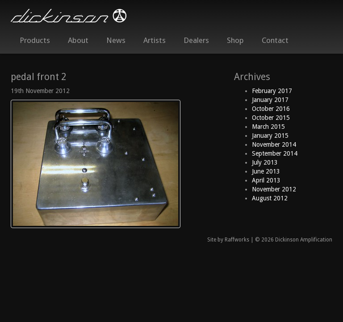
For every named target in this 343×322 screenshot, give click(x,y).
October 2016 (271, 108)
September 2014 (274, 153)
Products (35, 40)
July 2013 (265, 162)
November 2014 (274, 144)
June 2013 (266, 171)
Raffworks (237, 240)
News (115, 40)
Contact (275, 40)
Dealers (196, 40)
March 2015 (268, 126)
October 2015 (271, 117)
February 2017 (272, 90)
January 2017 (270, 99)
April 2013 (266, 180)
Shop (235, 40)
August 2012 (270, 198)
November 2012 (274, 189)
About (78, 40)
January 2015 (270, 135)
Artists (154, 40)
